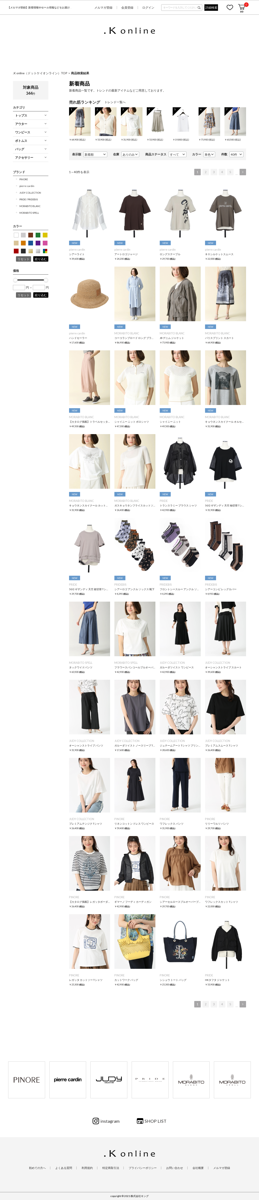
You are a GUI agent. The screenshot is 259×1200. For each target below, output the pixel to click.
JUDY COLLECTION (30, 192)
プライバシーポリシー (143, 1168)
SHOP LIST (155, 1121)
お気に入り (230, 7)
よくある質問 (63, 1168)
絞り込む (41, 259)
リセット (23, 259)
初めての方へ (37, 1168)
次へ (243, 172)
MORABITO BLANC (30, 206)
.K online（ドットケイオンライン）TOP (40, 73)
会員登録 (127, 7)
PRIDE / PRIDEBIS (28, 199)
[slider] (15, 280)
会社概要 (198, 1168)
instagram (110, 1121)
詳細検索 (211, 7)
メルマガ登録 (103, 7)
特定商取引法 (110, 1168)
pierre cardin (26, 186)
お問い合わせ (174, 1168)
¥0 (241, 11)
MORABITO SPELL (29, 212)
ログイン (148, 7)
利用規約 (87, 1168)
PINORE (23, 179)
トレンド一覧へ (115, 102)
